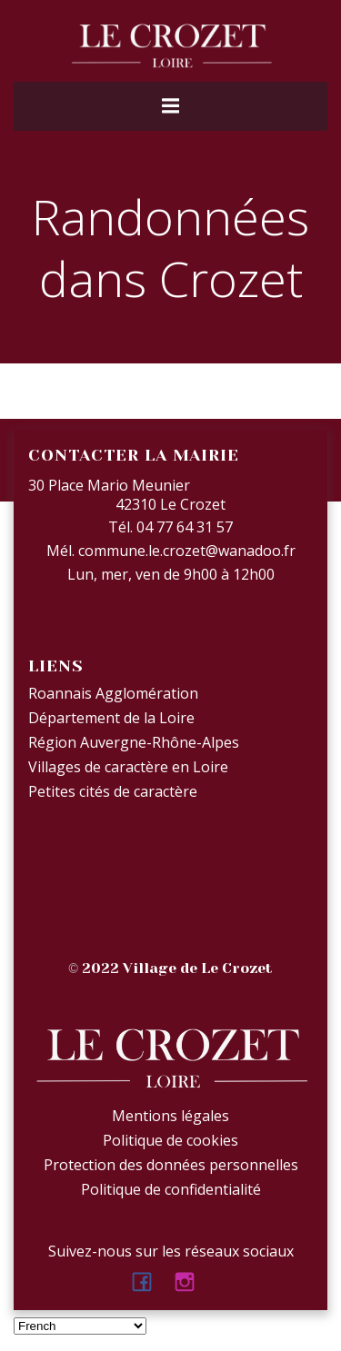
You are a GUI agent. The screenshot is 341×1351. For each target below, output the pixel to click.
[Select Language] (80, 1326)
